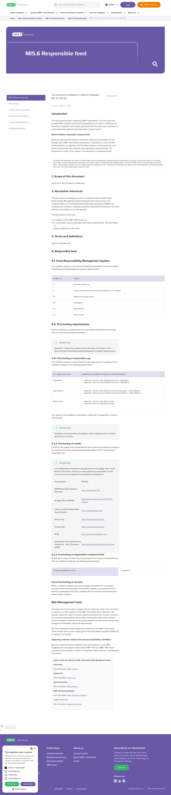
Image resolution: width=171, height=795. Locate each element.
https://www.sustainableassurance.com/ (98, 544)
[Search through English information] (76, 5)
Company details (81, 753)
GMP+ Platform (72, 669)
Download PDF (111, 96)
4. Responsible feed (17, 128)
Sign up (121, 768)
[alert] (20, 769)
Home (12, 18)
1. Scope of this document (19, 110)
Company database (55, 753)
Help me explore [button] (17, 13)
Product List (71, 678)
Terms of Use (81, 789)
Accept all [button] (12, 784)
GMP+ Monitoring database (77, 695)
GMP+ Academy (151, 5)
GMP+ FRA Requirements (77, 18)
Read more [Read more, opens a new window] (21, 763)
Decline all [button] (28, 784)
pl (65, 98)
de (53, 98)
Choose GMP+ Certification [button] (42, 13)
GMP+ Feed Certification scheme (30, 18)
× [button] (35, 748)
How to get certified (55, 761)
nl (61, 98)
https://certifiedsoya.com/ (92, 511)
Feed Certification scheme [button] (72, 13)
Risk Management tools (56, 757)
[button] (20, 789)
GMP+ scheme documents (55, 18)
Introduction (14, 104)
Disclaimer (59, 789)
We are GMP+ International (85, 757)
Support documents (74, 704)
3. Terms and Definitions (18, 122)
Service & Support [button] (97, 13)
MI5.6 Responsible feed (18, 98)
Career (76, 761)
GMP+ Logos (52, 765)
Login (128, 5)
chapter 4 (134, 160)
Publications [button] (116, 13)
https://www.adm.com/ (90, 490)
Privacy (69, 789)
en (57, 98)
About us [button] (132, 13)
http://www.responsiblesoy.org (94, 534)
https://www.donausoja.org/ (92, 520)
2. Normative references (19, 116)
